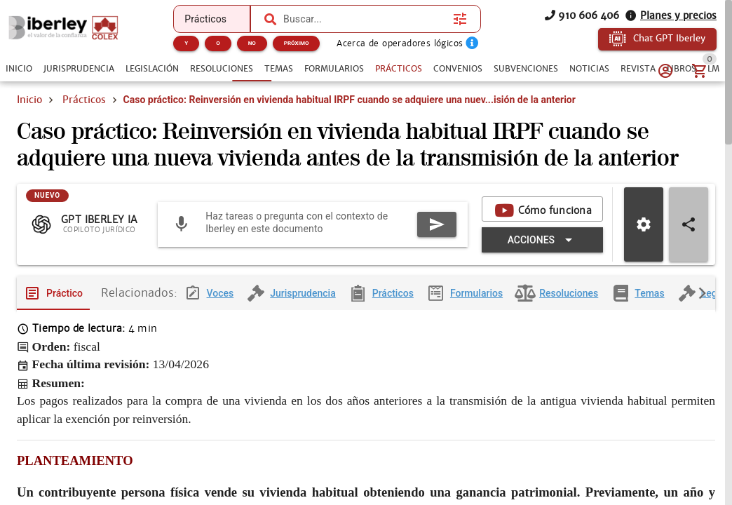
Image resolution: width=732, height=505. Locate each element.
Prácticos (84, 99)
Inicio (29, 99)
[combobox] (364, 19)
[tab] (19, 68)
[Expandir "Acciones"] (542, 251)
